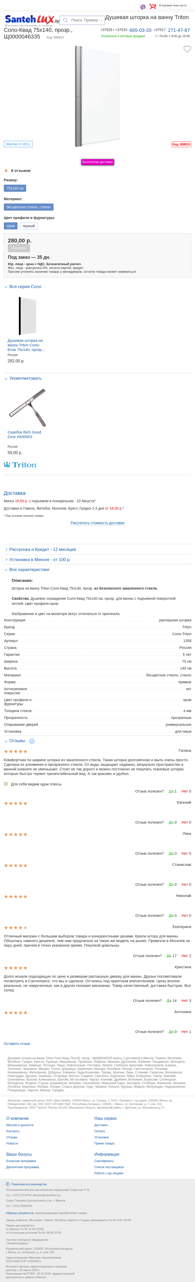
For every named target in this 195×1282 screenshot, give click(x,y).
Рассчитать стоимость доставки (97, 523)
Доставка (101, 1125)
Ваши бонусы (19, 1154)
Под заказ (19, 248)
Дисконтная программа (22, 1167)
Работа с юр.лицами (108, 1173)
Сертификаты (104, 1161)
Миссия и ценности (20, 1125)
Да (171, 791)
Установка (101, 1137)
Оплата (99, 1131)
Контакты (13, 1131)
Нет (185, 791)
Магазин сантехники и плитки (29, 25)
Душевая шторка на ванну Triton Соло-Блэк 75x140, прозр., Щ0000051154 (26, 347)
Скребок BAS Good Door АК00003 (24, 434)
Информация (106, 1154)
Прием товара (104, 1143)
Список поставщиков (109, 1167)
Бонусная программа (21, 1161)
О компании (17, 1118)
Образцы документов (20, 1213)
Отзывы (12, 1137)
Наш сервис (105, 1118)
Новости (12, 1143)
